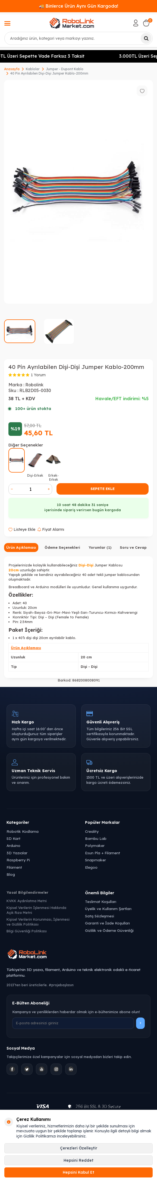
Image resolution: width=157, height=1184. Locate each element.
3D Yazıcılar (17, 852)
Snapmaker (95, 860)
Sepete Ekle (102, 488)
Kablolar (33, 69)
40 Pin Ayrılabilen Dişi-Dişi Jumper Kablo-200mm (49, 73)
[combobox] (78, 38)
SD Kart (13, 838)
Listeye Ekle (21, 529)
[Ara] (146, 38)
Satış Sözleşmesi (99, 916)
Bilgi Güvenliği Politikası (27, 931)
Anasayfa (12, 69)
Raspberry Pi (18, 860)
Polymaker (95, 845)
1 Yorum (38, 374)
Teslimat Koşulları (100, 901)
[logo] (71, 23)
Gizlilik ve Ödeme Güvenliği (109, 930)
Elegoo (91, 867)
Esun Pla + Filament (102, 852)
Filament (14, 867)
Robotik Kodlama (23, 831)
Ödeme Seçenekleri (62, 547)
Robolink (34, 384)
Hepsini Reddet (78, 1160)
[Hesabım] (136, 23)
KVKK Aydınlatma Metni (27, 901)
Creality (92, 831)
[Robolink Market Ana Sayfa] (78, 955)
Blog (11, 874)
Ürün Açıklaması (21, 547)
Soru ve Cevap (133, 547)
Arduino (13, 845)
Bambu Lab (95, 838)
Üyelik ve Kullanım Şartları (108, 908)
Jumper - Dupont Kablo (64, 69)
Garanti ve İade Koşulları (107, 923)
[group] (78, 192)
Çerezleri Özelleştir (78, 1148)
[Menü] (7, 24)
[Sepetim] (146, 23)
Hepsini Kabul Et (78, 1172)
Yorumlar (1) (100, 547)
